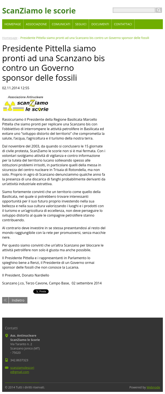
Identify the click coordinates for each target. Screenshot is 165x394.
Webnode (153, 387)
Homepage (9, 38)
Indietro (18, 300)
